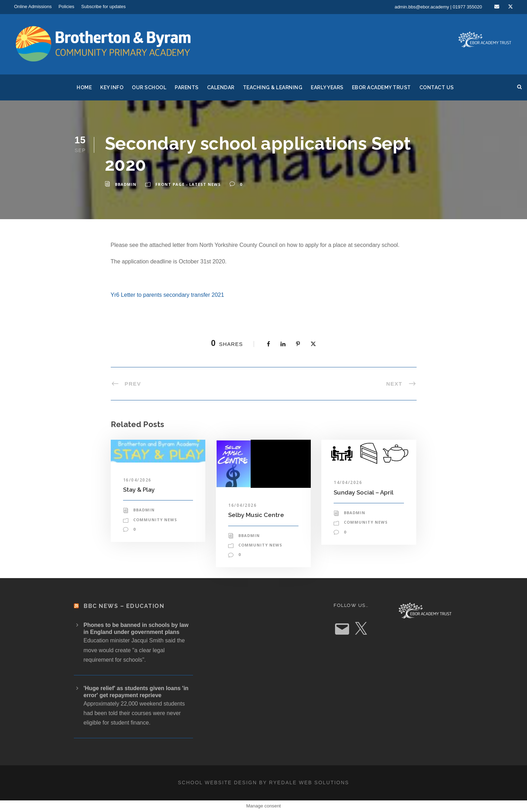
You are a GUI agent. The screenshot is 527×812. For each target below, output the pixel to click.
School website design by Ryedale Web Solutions (263, 782)
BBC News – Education (124, 606)
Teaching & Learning (273, 87)
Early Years (327, 87)
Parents (187, 87)
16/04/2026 (137, 480)
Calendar (220, 87)
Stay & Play (139, 489)
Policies (67, 6)
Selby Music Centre (256, 514)
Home (84, 87)
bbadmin (125, 184)
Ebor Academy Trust (381, 87)
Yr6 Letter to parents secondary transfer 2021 (167, 295)
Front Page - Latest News (188, 184)
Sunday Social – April (363, 492)
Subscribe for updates (103, 6)
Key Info (111, 87)
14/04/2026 (348, 482)
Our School (149, 87)
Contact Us (436, 87)
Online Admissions (33, 6)
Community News (155, 519)
